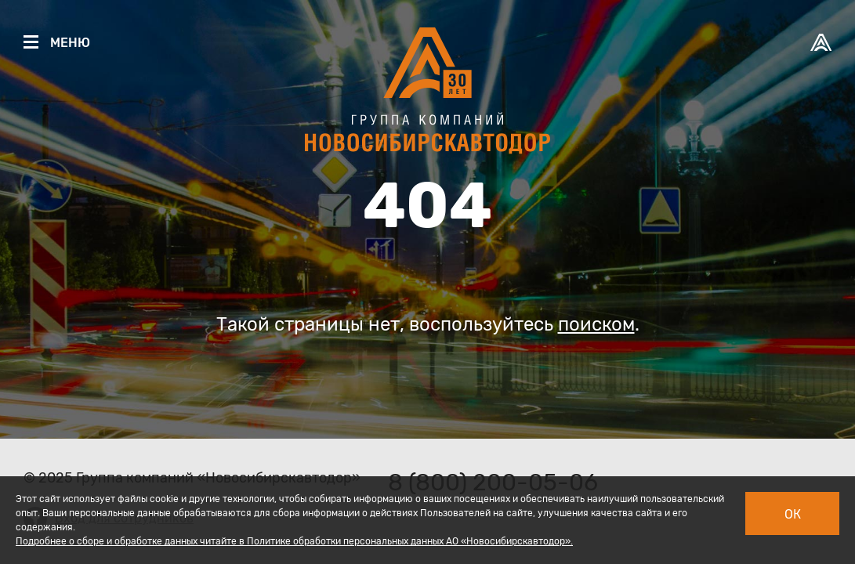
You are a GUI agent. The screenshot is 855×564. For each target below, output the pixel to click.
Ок (792, 514)
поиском (596, 324)
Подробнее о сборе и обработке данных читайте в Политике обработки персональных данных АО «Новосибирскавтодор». (294, 541)
